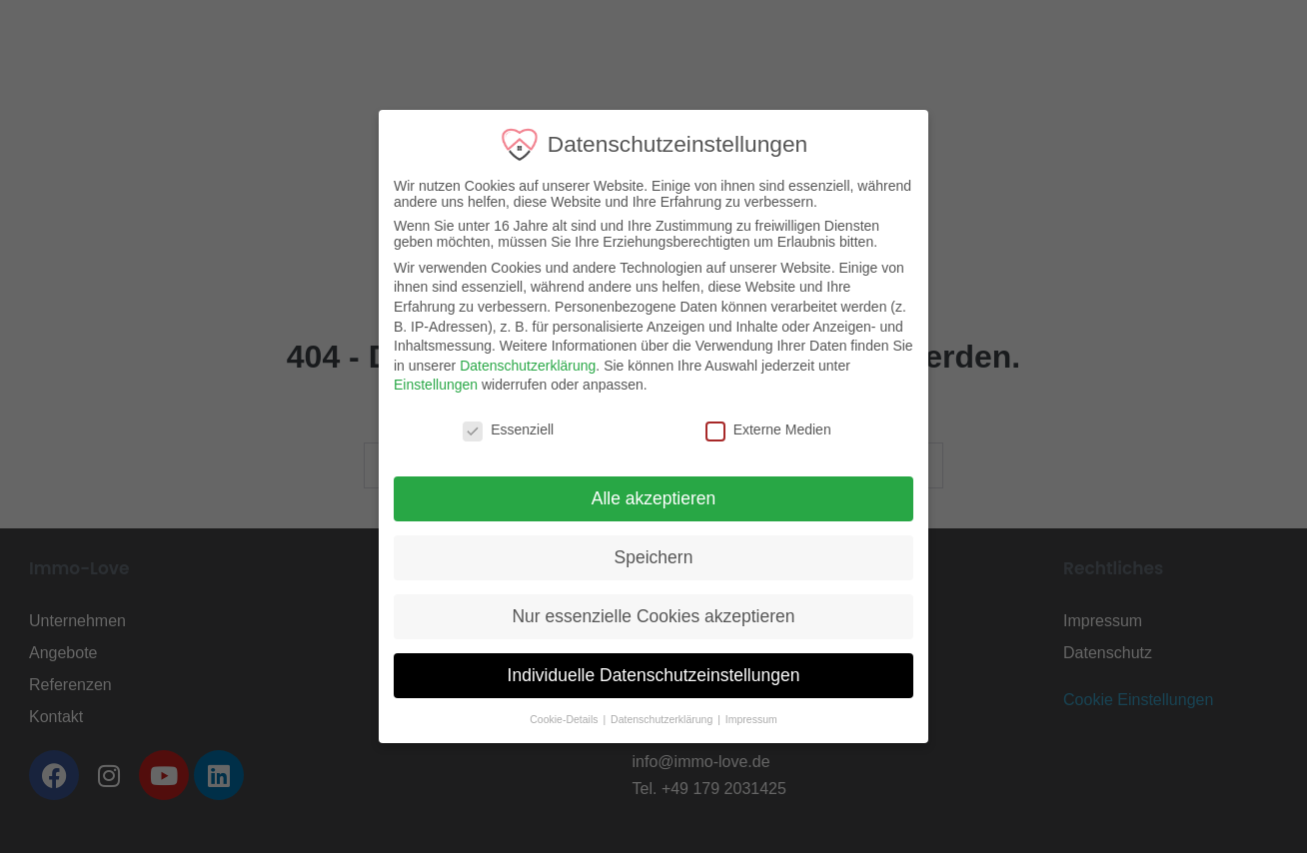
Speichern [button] (644, 557)
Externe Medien (759, 429)
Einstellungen (427, 385)
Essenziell (499, 429)
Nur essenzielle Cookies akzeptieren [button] (644, 616)
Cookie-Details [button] (556, 719)
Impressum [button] (742, 719)
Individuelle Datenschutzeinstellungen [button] (644, 675)
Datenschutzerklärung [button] (654, 719)
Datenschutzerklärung (519, 366)
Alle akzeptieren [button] (645, 498)
